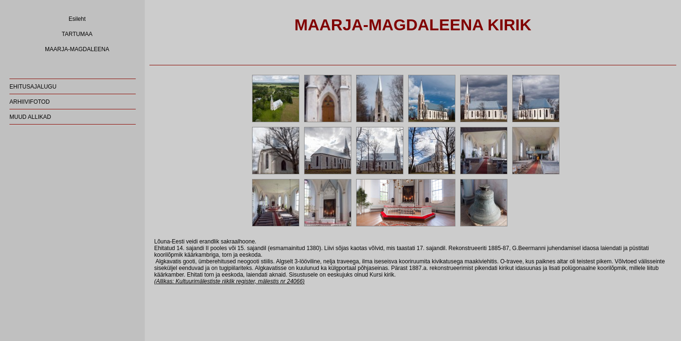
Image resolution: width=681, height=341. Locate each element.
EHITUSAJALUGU (32, 86)
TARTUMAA (77, 34)
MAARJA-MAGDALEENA (77, 49)
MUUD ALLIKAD (30, 117)
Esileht (77, 19)
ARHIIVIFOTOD (29, 102)
